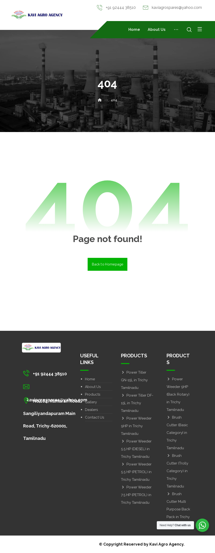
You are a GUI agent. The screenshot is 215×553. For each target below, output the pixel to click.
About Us (93, 387)
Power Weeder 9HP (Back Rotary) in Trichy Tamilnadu (178, 394)
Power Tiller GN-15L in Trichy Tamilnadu (134, 380)
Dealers (91, 410)
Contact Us (94, 417)
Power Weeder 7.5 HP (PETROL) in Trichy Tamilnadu (136, 495)
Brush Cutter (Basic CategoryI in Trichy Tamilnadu (177, 432)
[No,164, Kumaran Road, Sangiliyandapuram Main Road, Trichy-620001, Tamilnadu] (56, 400)
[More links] (176, 29)
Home (90, 379)
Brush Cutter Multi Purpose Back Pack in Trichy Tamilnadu (178, 509)
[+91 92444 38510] (56, 373)
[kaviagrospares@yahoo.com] (56, 387)
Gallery (91, 402)
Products (92, 394)
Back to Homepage (107, 264)
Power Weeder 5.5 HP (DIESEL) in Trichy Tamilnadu (136, 449)
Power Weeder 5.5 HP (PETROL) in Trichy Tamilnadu (136, 472)
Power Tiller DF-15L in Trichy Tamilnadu (137, 403)
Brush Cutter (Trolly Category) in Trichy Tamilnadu (177, 470)
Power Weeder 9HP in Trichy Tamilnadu (136, 426)
